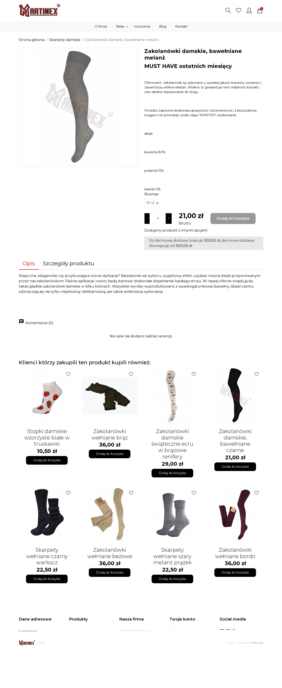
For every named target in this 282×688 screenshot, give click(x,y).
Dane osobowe (181, 631)
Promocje (76, 631)
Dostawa (126, 648)
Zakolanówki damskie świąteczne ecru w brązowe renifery (172, 444)
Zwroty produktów (183, 637)
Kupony (175, 659)
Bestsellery (77, 642)
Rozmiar (151, 194)
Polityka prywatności (135, 631)
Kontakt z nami (131, 659)
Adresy (174, 653)
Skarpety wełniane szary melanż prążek (172, 556)
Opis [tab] (29, 263)
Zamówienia (178, 642)
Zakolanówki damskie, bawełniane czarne (235, 440)
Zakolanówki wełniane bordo (235, 553)
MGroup (257, 679)
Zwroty (124, 653)
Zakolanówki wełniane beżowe (109, 553)
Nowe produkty (81, 637)
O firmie (125, 642)
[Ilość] (157, 218)
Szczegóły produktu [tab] (68, 263)
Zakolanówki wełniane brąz (109, 434)
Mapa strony (128, 664)
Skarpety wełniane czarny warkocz (47, 556)
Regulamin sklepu (133, 637)
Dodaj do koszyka (233, 218)
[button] (228, 10)
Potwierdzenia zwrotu (186, 648)
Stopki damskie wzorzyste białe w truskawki (47, 437)
